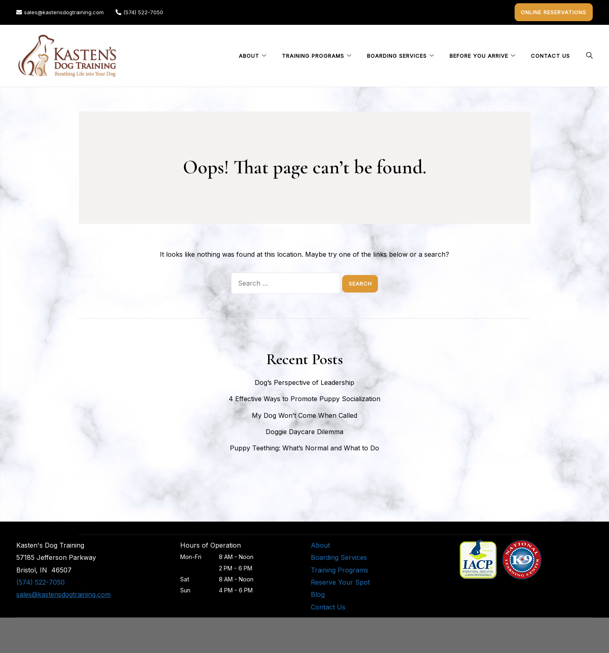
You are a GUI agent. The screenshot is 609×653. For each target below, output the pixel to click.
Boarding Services (397, 54)
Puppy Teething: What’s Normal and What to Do (304, 447)
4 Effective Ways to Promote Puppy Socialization (304, 397)
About (249, 54)
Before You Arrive (479, 54)
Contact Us (550, 54)
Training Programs (313, 54)
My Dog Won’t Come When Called (304, 414)
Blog (318, 593)
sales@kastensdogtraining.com (60, 11)
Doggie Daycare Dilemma (304, 430)
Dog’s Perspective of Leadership (304, 381)
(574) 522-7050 (139, 11)
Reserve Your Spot (340, 581)
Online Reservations (556, 11)
